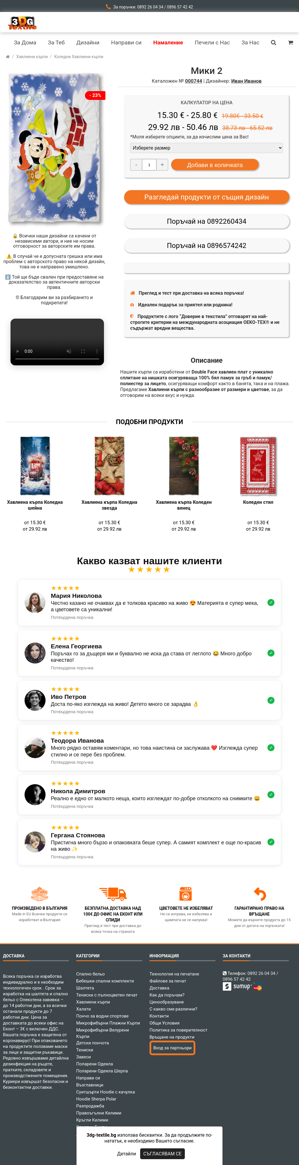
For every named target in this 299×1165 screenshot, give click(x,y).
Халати (83, 1009)
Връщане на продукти (172, 1037)
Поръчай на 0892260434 (206, 221)
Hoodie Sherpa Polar (96, 1099)
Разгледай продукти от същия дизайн (206, 197)
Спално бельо (90, 974)
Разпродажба (90, 1106)
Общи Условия (165, 1023)
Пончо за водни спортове (102, 1016)
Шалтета (85, 988)
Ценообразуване (167, 1002)
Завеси (83, 1057)
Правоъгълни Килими (98, 1113)
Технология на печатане (174, 974)
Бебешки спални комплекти (105, 981)
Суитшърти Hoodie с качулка (105, 1092)
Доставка (159, 988)
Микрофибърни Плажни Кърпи (108, 1023)
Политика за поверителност (178, 1030)
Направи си (88, 1078)
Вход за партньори (172, 1048)
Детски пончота (92, 1043)
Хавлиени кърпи (93, 1002)
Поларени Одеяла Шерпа (102, 1071)
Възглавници (89, 1085)
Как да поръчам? (167, 995)
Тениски (84, 1050)
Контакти (159, 1016)
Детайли (126, 1154)
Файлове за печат (168, 981)
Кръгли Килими (92, 1120)
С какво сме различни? (173, 1009)
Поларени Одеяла (94, 1064)
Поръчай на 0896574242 (206, 246)
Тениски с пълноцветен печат (107, 995)
